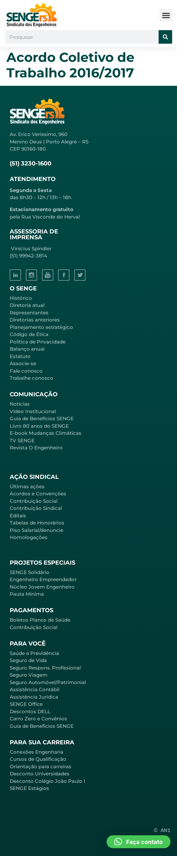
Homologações (28, 537)
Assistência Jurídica (34, 697)
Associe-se (23, 363)
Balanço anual (27, 349)
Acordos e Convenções (38, 493)
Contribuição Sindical (36, 508)
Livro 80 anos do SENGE (39, 426)
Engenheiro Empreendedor (43, 579)
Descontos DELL (30, 711)
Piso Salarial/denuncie (36, 530)
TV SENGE (22, 440)
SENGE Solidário (29, 572)
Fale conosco (26, 371)
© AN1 (162, 830)
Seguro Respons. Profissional (45, 668)
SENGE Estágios (29, 788)
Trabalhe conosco (31, 378)
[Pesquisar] (165, 37)
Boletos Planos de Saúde (40, 620)
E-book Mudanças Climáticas (45, 433)
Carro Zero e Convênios (38, 718)
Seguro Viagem (28, 675)
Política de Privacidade (38, 342)
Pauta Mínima (27, 594)
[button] (166, 15)
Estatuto (20, 356)
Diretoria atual (27, 305)
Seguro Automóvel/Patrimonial (48, 682)
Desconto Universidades (39, 774)
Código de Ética (29, 334)
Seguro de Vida (28, 660)
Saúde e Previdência (34, 653)
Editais (18, 515)
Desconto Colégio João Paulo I (47, 781)
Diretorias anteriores (35, 320)
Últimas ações (27, 486)
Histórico (21, 298)
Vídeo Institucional (33, 411)
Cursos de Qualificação (38, 759)
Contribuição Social (33, 501)
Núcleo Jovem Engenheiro (42, 587)
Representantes (29, 313)
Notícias (20, 404)
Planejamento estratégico (41, 327)
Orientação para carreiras (40, 766)
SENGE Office (26, 704)
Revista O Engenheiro (36, 448)
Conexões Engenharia (36, 752)
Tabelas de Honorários (37, 523)
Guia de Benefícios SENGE (42, 726)
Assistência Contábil (34, 689)
